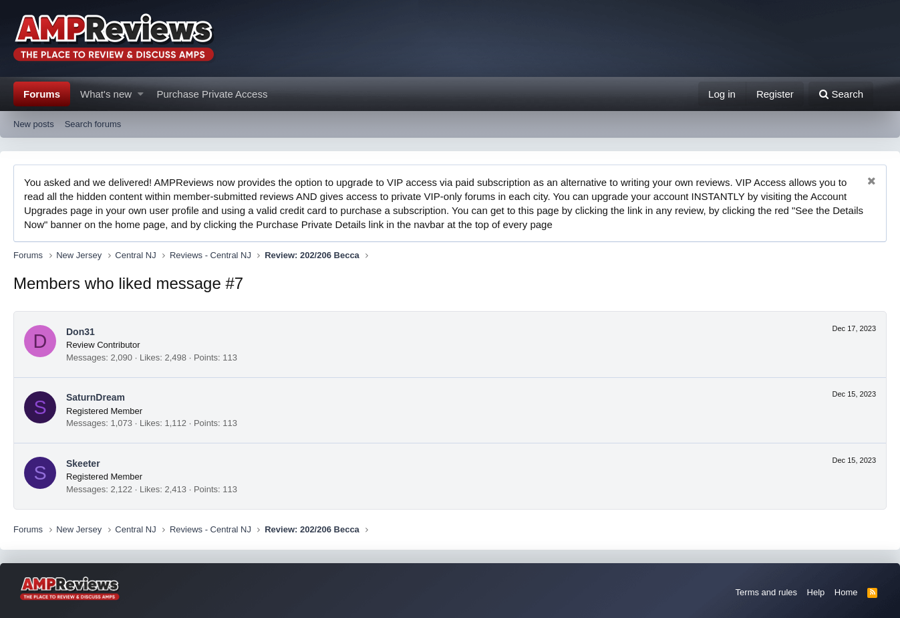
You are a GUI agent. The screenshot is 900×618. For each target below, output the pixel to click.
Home (846, 592)
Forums (41, 94)
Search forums (93, 124)
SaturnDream (95, 397)
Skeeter (83, 463)
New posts (33, 124)
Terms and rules (766, 592)
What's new (106, 94)
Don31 (80, 331)
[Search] (840, 94)
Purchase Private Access (212, 94)
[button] (140, 94)
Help (816, 592)
